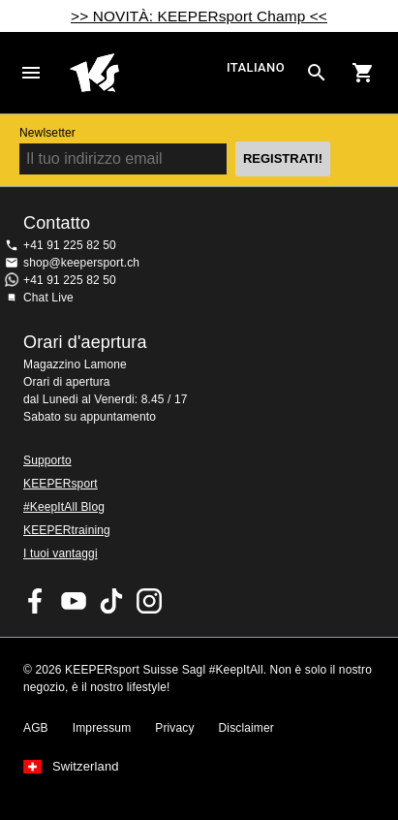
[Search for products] (316, 72)
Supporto (47, 460)
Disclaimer (246, 728)
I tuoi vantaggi (60, 553)
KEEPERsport (60, 483)
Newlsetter (47, 133)
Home (146, 72)
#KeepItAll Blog (64, 507)
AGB (35, 728)
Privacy (174, 728)
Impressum (102, 728)
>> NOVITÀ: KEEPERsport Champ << (199, 16)
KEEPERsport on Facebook (35, 601)
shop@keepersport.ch (81, 262)
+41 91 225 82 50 (69, 245)
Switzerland (85, 766)
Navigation (31, 72)
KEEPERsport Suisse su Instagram (149, 601)
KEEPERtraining (66, 530)
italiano (256, 67)
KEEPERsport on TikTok (111, 601)
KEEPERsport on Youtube (73, 601)
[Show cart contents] (363, 72)
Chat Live (48, 297)
